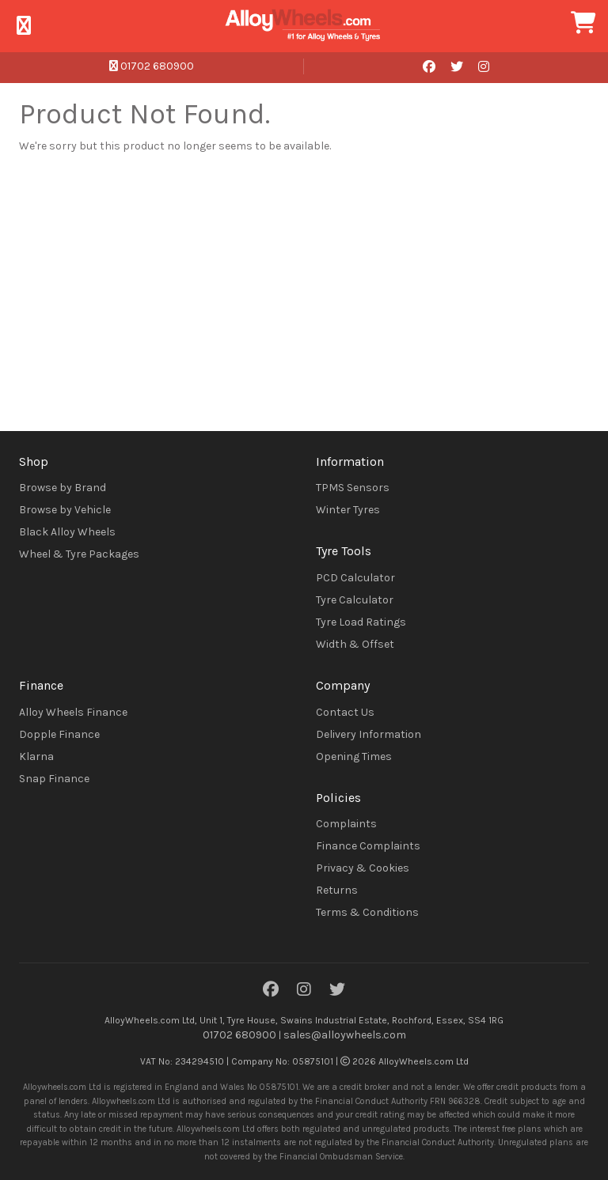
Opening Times (354, 756)
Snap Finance (54, 778)
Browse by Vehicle (65, 509)
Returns (337, 890)
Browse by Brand (62, 487)
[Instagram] (304, 990)
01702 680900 (151, 66)
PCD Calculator (355, 577)
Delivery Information (368, 734)
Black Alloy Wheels (67, 532)
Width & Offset (355, 644)
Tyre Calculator (354, 600)
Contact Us (345, 712)
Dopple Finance (59, 734)
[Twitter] (337, 990)
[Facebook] (271, 990)
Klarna (36, 756)
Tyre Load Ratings (361, 622)
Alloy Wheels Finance (73, 712)
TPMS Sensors (353, 487)
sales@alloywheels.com (344, 1035)
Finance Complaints (368, 846)
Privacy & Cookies (362, 868)
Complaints (346, 823)
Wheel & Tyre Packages (79, 554)
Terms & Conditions (367, 912)
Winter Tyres (348, 509)
